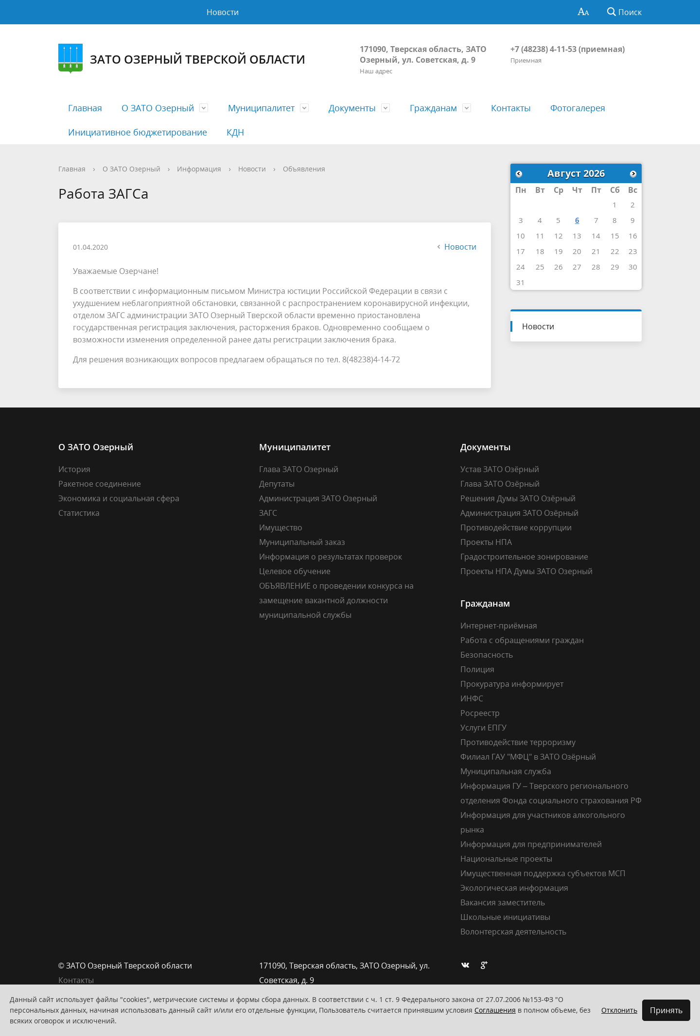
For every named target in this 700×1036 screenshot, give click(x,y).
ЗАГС (268, 513)
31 (520, 282)
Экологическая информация (514, 888)
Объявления (304, 168)
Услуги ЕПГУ (483, 727)
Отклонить (619, 1010)
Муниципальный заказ (302, 542)
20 (577, 251)
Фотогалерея (577, 108)
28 (596, 267)
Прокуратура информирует (511, 684)
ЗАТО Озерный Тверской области (181, 59)
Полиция (477, 669)
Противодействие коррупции (516, 527)
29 (615, 267)
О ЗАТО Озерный (158, 108)
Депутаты (277, 483)
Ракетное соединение (99, 483)
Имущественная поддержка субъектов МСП (543, 873)
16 (633, 235)
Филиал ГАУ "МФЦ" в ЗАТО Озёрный (528, 756)
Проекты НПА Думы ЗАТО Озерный (526, 571)
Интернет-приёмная (498, 625)
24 (520, 267)
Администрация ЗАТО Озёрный (519, 513)
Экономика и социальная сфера (118, 498)
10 (520, 235)
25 (540, 267)
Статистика (79, 513)
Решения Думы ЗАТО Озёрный (518, 498)
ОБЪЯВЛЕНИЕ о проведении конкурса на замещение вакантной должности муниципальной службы (336, 600)
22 (615, 251)
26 (558, 267)
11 (540, 235)
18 (540, 251)
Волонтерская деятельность (513, 931)
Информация (199, 168)
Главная (85, 108)
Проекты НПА (486, 542)
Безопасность (486, 654)
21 (596, 251)
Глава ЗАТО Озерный (298, 469)
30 (633, 267)
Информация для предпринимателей (531, 844)
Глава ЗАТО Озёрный (500, 483)
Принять (666, 1010)
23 (633, 251)
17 (520, 251)
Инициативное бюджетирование (137, 132)
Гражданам (433, 108)
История (74, 469)
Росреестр (480, 713)
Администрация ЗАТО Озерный (318, 498)
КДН (235, 132)
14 (596, 235)
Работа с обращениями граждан (522, 640)
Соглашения (495, 1010)
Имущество (280, 527)
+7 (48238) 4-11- (539, 49)
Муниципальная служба (505, 771)
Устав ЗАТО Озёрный (499, 469)
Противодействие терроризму (518, 742)
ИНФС (471, 698)
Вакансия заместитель (502, 902)
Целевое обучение (295, 571)
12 (558, 235)
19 (558, 251)
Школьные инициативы (505, 917)
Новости (223, 12)
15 (615, 235)
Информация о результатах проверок (330, 556)
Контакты (511, 108)
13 (577, 235)
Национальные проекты (506, 858)
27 (577, 267)
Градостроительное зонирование (524, 556)
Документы (352, 108)
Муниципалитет (261, 108)
